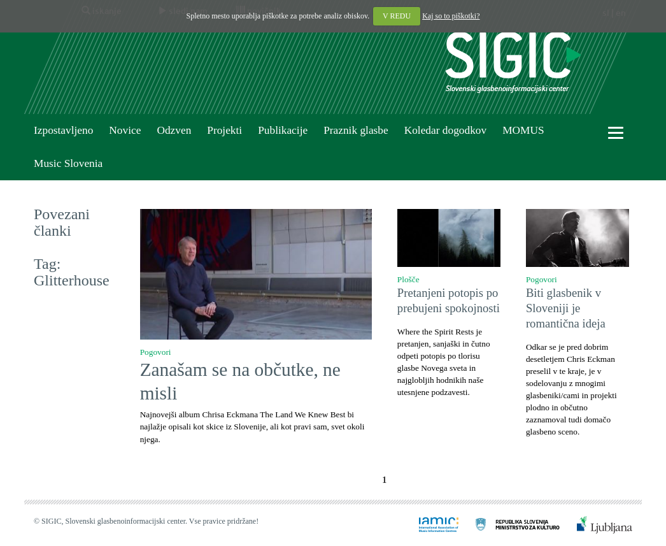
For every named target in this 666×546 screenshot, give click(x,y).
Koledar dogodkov (445, 130)
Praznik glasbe (355, 130)
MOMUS (523, 130)
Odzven (174, 130)
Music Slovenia (68, 163)
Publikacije (283, 130)
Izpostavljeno (63, 130)
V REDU (396, 15)
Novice (125, 130)
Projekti (224, 130)
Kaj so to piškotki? (450, 15)
